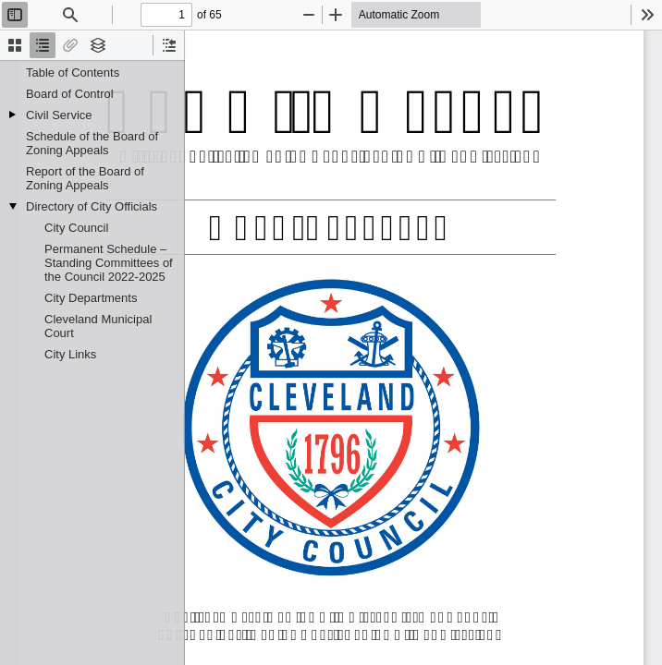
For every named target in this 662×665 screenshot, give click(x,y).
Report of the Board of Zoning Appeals (85, 178)
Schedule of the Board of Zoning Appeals (92, 143)
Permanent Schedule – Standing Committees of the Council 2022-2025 (108, 263)
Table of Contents (72, 72)
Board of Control (70, 94)
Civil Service (59, 115)
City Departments (90, 298)
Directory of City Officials (91, 206)
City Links (70, 354)
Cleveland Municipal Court (98, 326)
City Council (76, 228)
